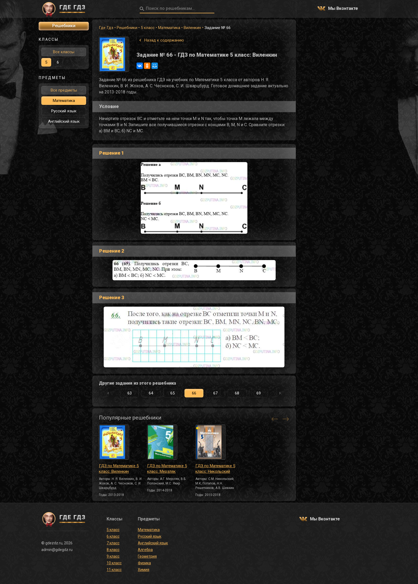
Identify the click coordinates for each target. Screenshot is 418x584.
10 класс (114, 563)
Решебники (127, 27)
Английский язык (64, 121)
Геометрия (147, 556)
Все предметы (64, 90)
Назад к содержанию (164, 40)
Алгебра (145, 550)
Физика (144, 563)
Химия (143, 569)
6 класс (113, 536)
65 (172, 393)
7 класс (113, 543)
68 (237, 393)
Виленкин (192, 27)
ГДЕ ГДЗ (64, 9)
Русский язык (64, 111)
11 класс (114, 569)
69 (258, 393)
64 (151, 393)
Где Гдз (106, 27)
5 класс (148, 27)
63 (129, 393)
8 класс (113, 550)
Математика (169, 27)
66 (194, 393)
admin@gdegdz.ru (57, 550)
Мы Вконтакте (343, 8)
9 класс (113, 556)
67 (215, 393)
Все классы (63, 52)
